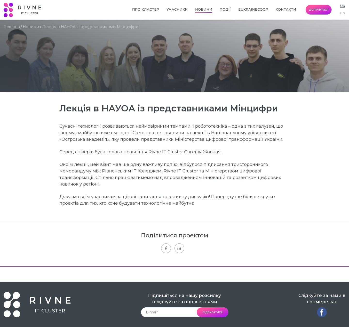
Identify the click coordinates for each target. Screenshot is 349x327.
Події (225, 9)
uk (342, 6)
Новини (203, 9)
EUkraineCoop (253, 9)
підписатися (212, 312)
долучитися (318, 9)
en (342, 13)
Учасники (177, 9)
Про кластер (145, 9)
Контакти (286, 9)
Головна (12, 27)
